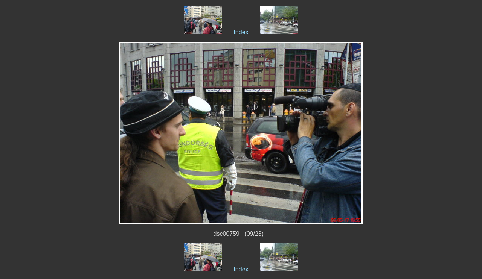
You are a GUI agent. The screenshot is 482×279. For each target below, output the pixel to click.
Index (240, 32)
